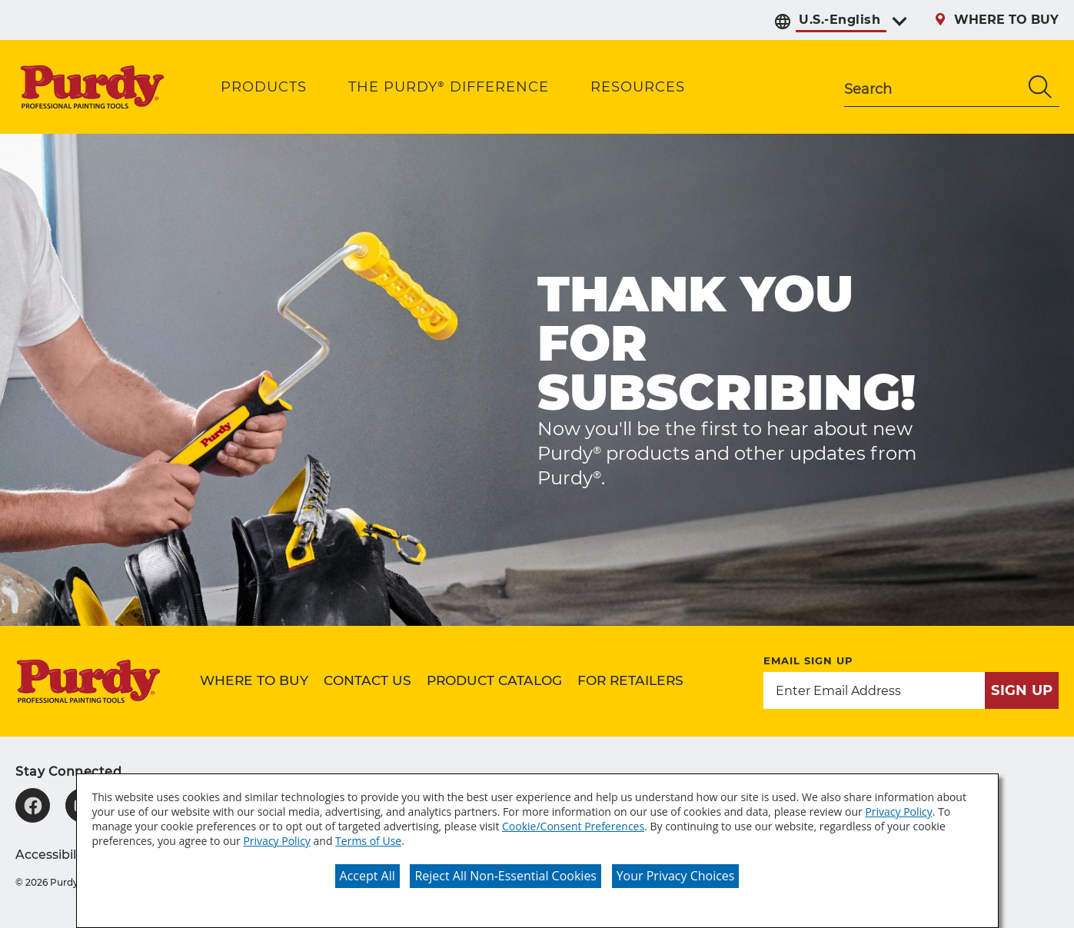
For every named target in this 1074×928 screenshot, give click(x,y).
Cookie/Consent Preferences (573, 826)
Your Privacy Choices (676, 875)
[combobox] (932, 87)
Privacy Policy (898, 811)
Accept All (367, 875)
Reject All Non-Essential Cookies (505, 875)
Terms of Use (368, 840)
